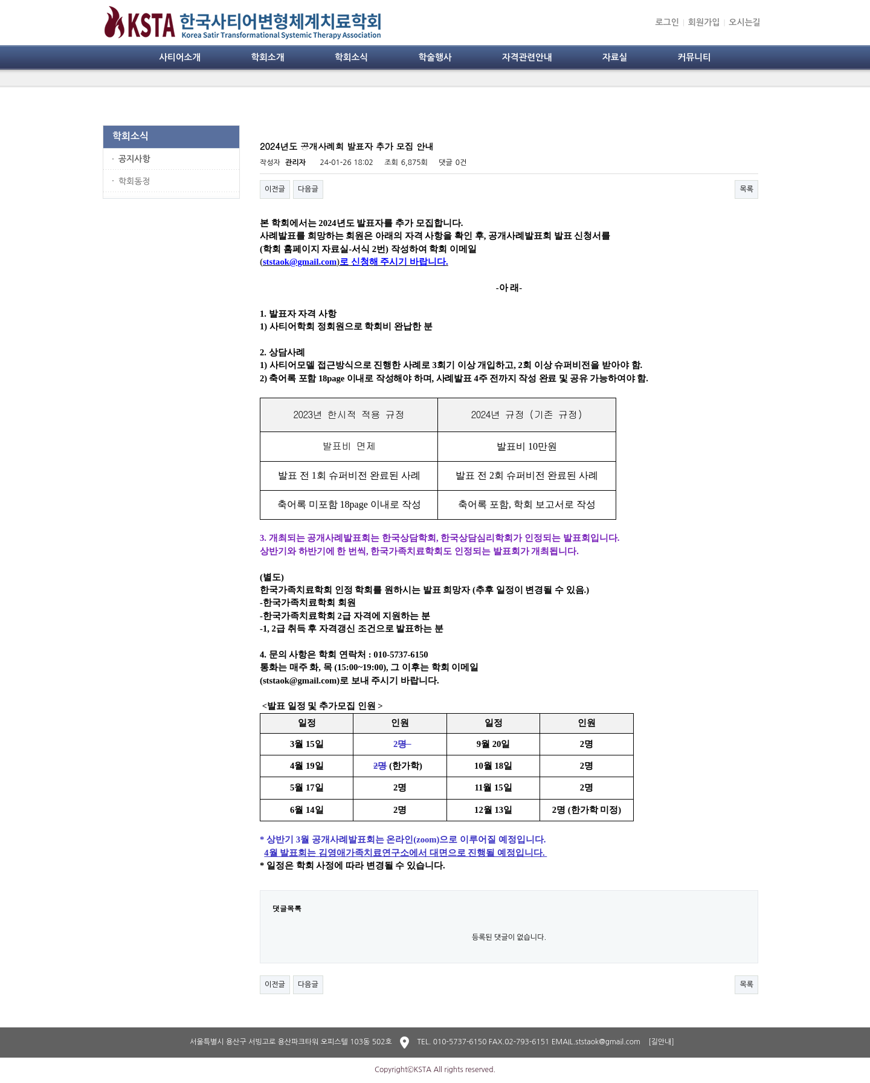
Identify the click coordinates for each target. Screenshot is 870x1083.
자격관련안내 (527, 57)
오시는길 (745, 22)
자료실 (614, 57)
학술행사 (434, 57)
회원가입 (704, 22)
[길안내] (661, 1042)
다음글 (308, 189)
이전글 (275, 189)
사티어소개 (180, 57)
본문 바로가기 (0, 0)
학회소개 (267, 57)
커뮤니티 (694, 57)
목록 (746, 189)
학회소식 (351, 57)
